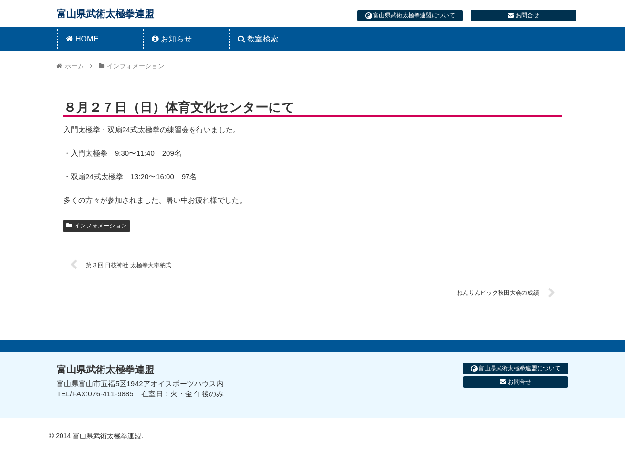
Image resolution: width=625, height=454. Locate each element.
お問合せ (523, 15)
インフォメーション (96, 225)
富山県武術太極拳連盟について (410, 15)
